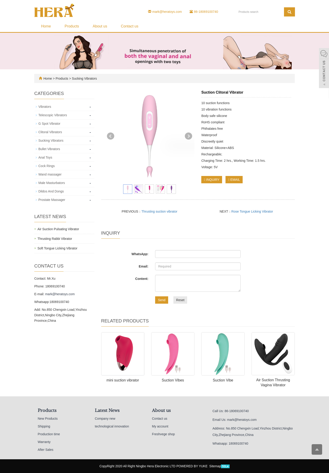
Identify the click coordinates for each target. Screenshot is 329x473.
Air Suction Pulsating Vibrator (58, 229)
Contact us (129, 26)
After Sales (45, 449)
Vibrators (44, 106)
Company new (105, 418)
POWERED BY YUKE (192, 466)
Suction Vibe (223, 380)
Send (161, 300)
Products (72, 26)
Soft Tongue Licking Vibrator (57, 248)
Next (188, 136)
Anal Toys (45, 157)
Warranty (44, 442)
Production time (49, 434)
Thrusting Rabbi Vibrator (54, 239)
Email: (143, 266)
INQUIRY (211, 179)
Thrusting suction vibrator (159, 211)
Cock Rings (46, 166)
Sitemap (215, 466)
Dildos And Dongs (51, 191)
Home (46, 26)
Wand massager (49, 174)
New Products (48, 418)
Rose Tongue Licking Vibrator (252, 211)
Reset (180, 300)
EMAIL (234, 179)
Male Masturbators (51, 183)
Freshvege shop (163, 434)
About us (100, 26)
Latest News (107, 410)
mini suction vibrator (122, 380)
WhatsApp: (139, 254)
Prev (110, 136)
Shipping (44, 426)
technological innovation (112, 426)
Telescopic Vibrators (52, 115)
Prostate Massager (51, 200)
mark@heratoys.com (167, 12)
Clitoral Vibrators (50, 132)
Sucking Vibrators (84, 78)
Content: (142, 279)
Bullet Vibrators (49, 149)
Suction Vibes (173, 380)
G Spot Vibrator (49, 123)
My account (160, 426)
